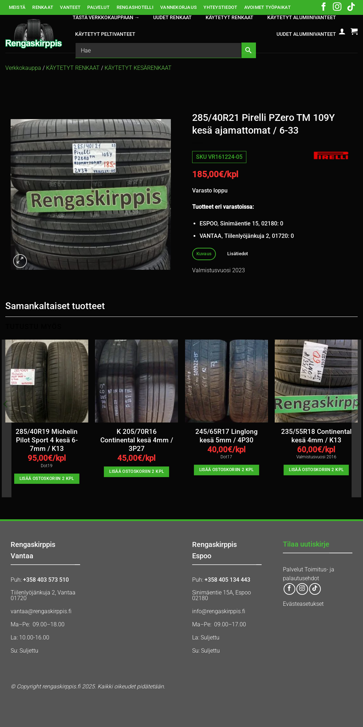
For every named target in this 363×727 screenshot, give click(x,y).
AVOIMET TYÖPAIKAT (267, 7)
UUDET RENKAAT (172, 18)
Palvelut (293, 569)
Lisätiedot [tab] (237, 253)
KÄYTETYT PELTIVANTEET (105, 34)
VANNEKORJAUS (178, 7)
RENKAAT (42, 7)
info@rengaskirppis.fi (218, 611)
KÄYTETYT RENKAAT (229, 18)
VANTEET (70, 7)
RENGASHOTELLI (135, 7)
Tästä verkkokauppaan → (106, 18)
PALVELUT (98, 7)
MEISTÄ (17, 7)
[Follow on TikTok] (351, 7)
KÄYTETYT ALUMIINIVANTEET (301, 18)
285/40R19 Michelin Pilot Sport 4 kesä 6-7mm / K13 (47, 440)
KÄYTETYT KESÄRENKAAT (138, 68)
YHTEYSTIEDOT (220, 7)
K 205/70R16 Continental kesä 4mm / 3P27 (136, 440)
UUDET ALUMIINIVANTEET (306, 34)
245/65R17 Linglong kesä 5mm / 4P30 (226, 436)
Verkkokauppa (23, 68)
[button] (342, 31)
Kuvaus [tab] (204, 253)
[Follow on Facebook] (323, 7)
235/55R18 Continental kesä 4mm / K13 (316, 436)
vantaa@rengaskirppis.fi (41, 611)
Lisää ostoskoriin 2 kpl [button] (46, 478)
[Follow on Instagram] (337, 7)
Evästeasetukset (303, 603)
